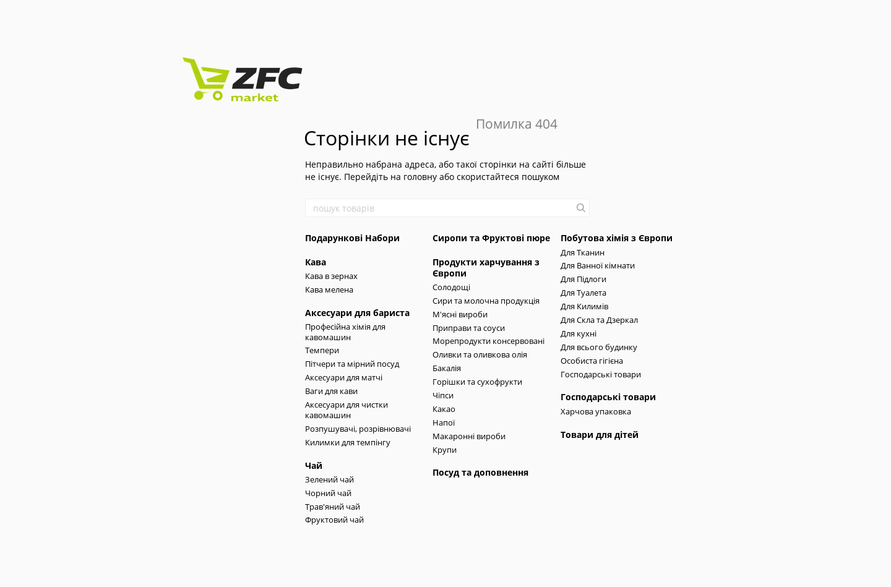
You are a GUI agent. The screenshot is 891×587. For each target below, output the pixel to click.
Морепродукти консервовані (488, 340)
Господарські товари (601, 374)
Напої (444, 422)
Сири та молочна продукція (486, 300)
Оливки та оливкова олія (480, 354)
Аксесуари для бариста (357, 313)
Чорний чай (328, 493)
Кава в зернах (331, 275)
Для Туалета (583, 292)
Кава (315, 262)
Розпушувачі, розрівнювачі (358, 428)
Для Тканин (583, 252)
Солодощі (451, 287)
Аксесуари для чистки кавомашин (346, 410)
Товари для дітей (600, 434)
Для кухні (578, 333)
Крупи (445, 449)
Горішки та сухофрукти (477, 381)
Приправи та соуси (469, 327)
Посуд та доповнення (480, 472)
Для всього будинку (599, 347)
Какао (444, 408)
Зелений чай (329, 479)
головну (420, 176)
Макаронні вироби (469, 436)
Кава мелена (329, 289)
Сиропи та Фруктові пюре (491, 238)
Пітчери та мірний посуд (352, 363)
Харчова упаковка (596, 411)
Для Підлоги (583, 279)
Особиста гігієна (592, 360)
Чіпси (443, 395)
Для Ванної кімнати (598, 265)
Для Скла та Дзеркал (599, 319)
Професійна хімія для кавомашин (345, 332)
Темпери (322, 350)
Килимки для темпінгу (347, 442)
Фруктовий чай (334, 519)
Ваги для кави (331, 390)
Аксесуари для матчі (343, 377)
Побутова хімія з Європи (617, 238)
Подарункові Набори (352, 238)
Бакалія (447, 368)
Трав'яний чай (332, 506)
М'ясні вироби (460, 314)
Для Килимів (584, 306)
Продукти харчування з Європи (486, 267)
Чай (313, 465)
